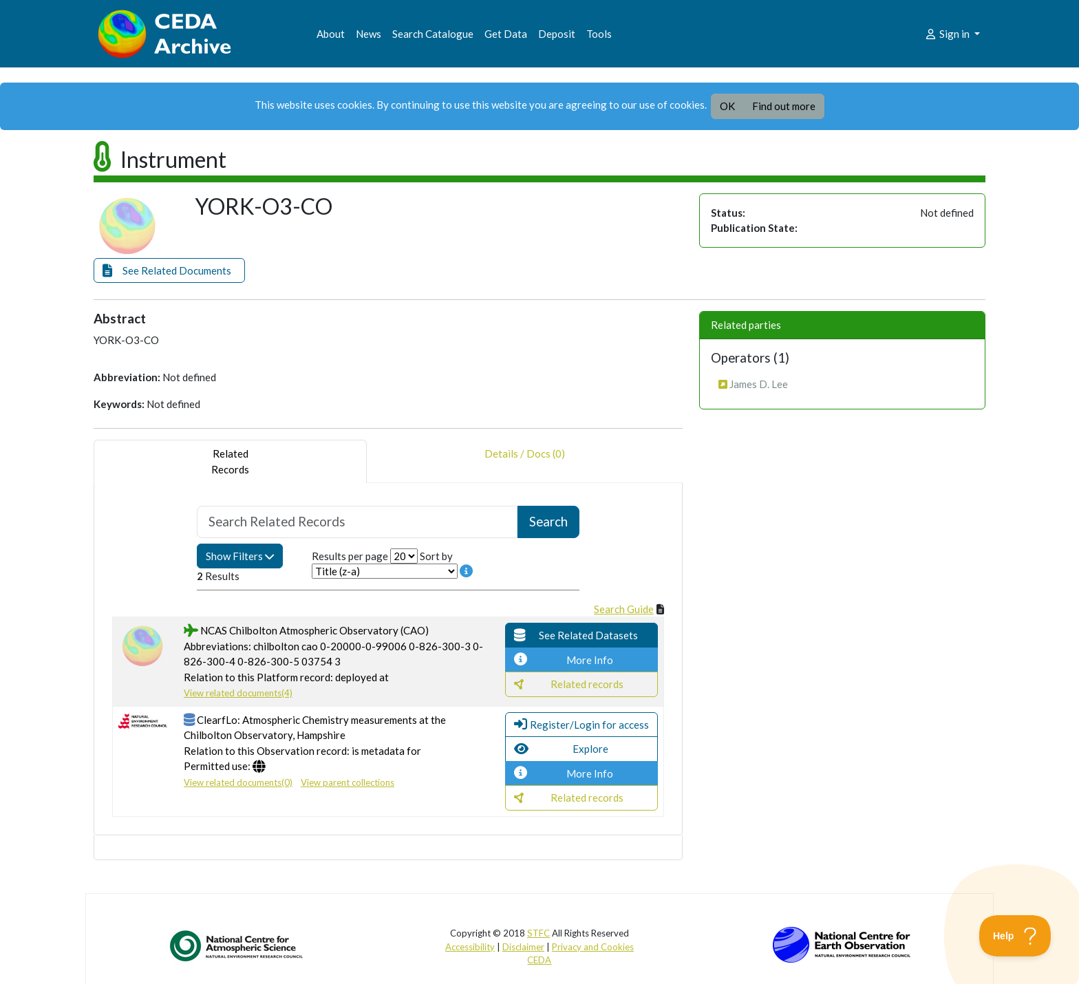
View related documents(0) (238, 782)
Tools (599, 34)
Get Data (505, 34)
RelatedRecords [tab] (230, 461)
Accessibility (470, 946)
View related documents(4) (238, 692)
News (368, 34)
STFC (538, 933)
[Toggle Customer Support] (1015, 935)
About (331, 34)
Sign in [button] (948, 34)
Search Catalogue (432, 34)
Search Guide (624, 609)
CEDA (539, 959)
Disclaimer (523, 946)
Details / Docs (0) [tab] (524, 461)
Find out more (783, 106)
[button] (169, 271)
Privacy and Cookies (593, 946)
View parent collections (347, 782)
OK (727, 106)
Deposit (556, 34)
